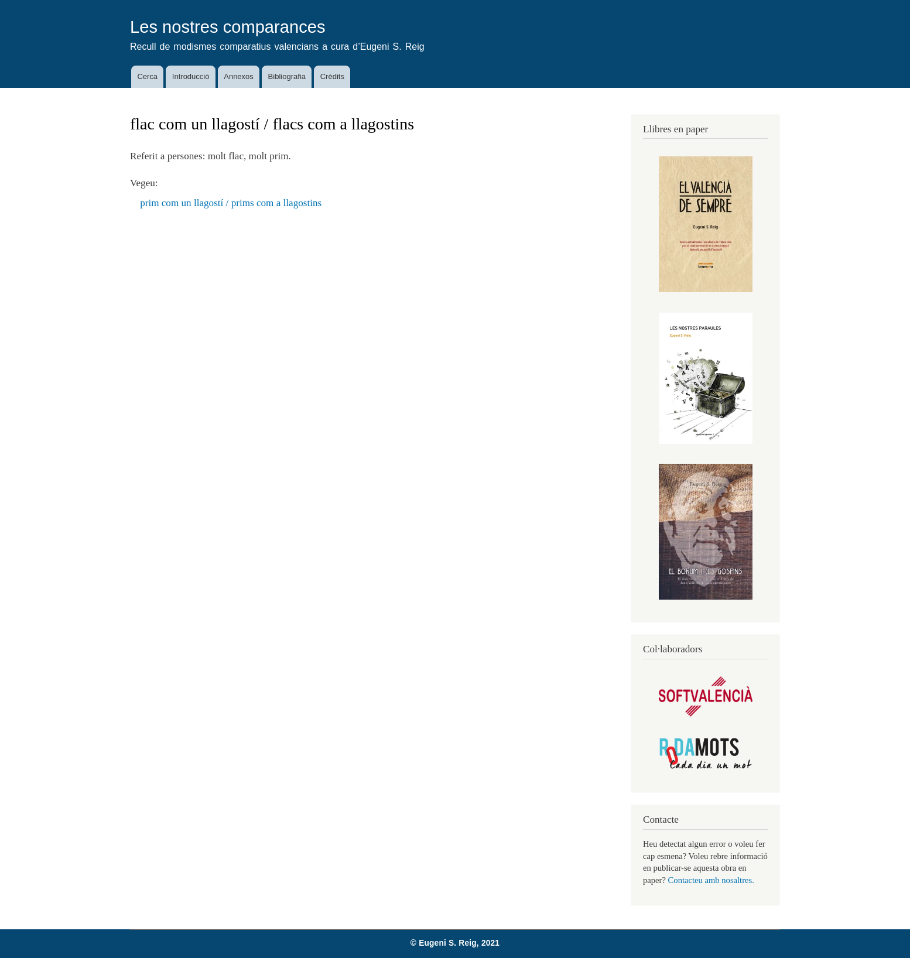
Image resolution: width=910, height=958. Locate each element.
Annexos (239, 76)
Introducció (191, 76)
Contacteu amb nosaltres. (711, 880)
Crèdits (332, 76)
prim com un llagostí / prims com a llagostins (230, 202)
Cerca (147, 76)
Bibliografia (287, 76)
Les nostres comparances (228, 27)
